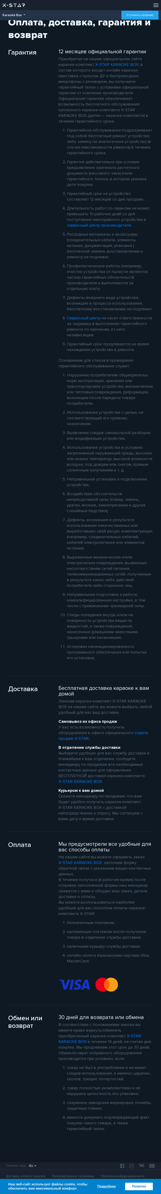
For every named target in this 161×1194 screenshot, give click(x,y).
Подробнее (106, 1186)
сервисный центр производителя (99, 225)
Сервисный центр (84, 318)
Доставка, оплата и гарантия (25, 1176)
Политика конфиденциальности (122, 1176)
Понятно (139, 1186)
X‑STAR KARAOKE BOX (117, 64)
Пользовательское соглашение (73, 1176)
